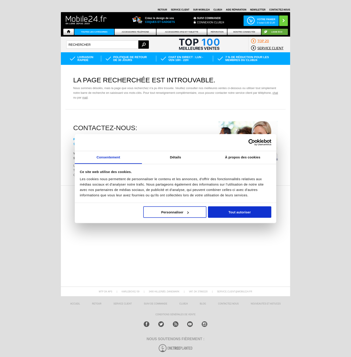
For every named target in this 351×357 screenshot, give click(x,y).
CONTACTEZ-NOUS (279, 10)
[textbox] (107, 44)
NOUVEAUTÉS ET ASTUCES (266, 303)
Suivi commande (209, 18)
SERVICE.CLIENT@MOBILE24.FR (234, 291)
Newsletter (257, 10)
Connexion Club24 (210, 22)
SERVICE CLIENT (180, 10)
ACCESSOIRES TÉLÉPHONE (135, 32)
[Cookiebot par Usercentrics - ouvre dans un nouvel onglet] (251, 142)
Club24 (217, 10)
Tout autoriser (240, 212)
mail (85, 97)
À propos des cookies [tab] (242, 157)
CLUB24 (183, 303)
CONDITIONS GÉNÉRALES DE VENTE (175, 314)
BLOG (203, 303)
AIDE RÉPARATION (236, 10)
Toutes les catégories (94, 32)
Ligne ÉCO (277, 32)
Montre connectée (244, 32)
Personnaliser (175, 212)
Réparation (217, 32)
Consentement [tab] (108, 157)
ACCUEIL (75, 303)
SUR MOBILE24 (201, 10)
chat (275, 92)
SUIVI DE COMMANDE (155, 303)
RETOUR (162, 10)
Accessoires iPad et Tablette (181, 32)
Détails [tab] (175, 157)
